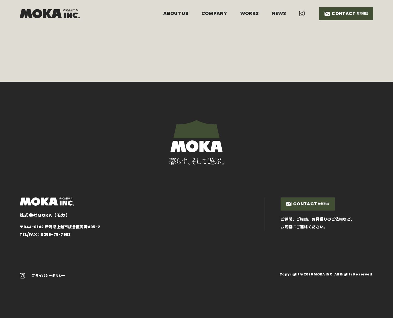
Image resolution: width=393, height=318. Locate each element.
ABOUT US (175, 13)
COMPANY (214, 13)
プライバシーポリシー (48, 275)
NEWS (279, 13)
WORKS (249, 13)
